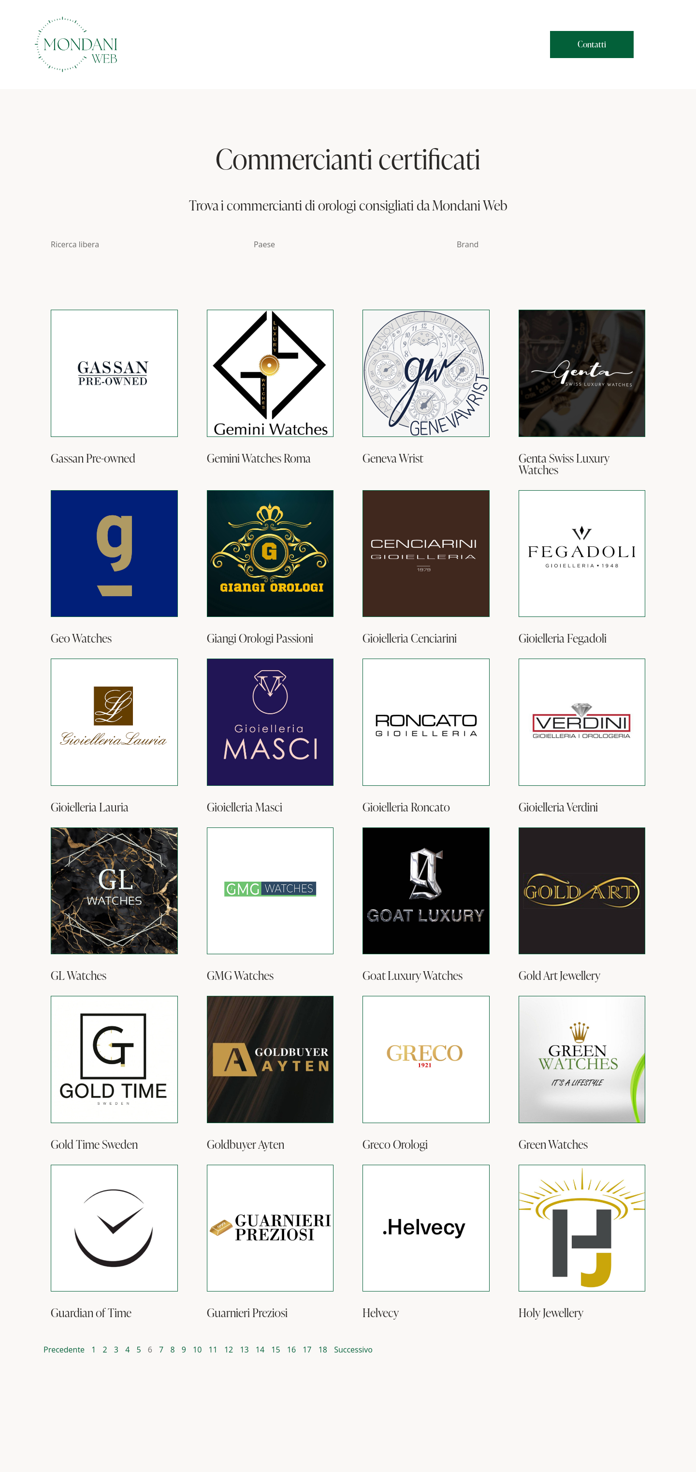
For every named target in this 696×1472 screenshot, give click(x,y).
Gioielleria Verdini (558, 807)
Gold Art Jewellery (559, 975)
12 (228, 1349)
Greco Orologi (395, 1144)
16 (291, 1349)
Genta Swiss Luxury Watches (564, 464)
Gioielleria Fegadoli (563, 638)
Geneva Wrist (392, 458)
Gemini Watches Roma (259, 458)
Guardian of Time (91, 1313)
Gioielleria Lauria (90, 807)
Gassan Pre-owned (93, 458)
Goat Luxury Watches (412, 975)
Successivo (353, 1349)
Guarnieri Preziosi (247, 1313)
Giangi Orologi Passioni (260, 638)
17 (307, 1349)
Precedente (64, 1349)
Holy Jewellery (551, 1313)
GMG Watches (240, 975)
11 (213, 1349)
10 (197, 1349)
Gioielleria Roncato (406, 807)
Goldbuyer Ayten (245, 1144)
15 (275, 1349)
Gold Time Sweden (94, 1144)
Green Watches (553, 1144)
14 (260, 1349)
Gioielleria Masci (244, 807)
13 (244, 1349)
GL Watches (78, 975)
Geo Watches (81, 638)
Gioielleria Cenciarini (409, 638)
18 (323, 1349)
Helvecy (380, 1313)
